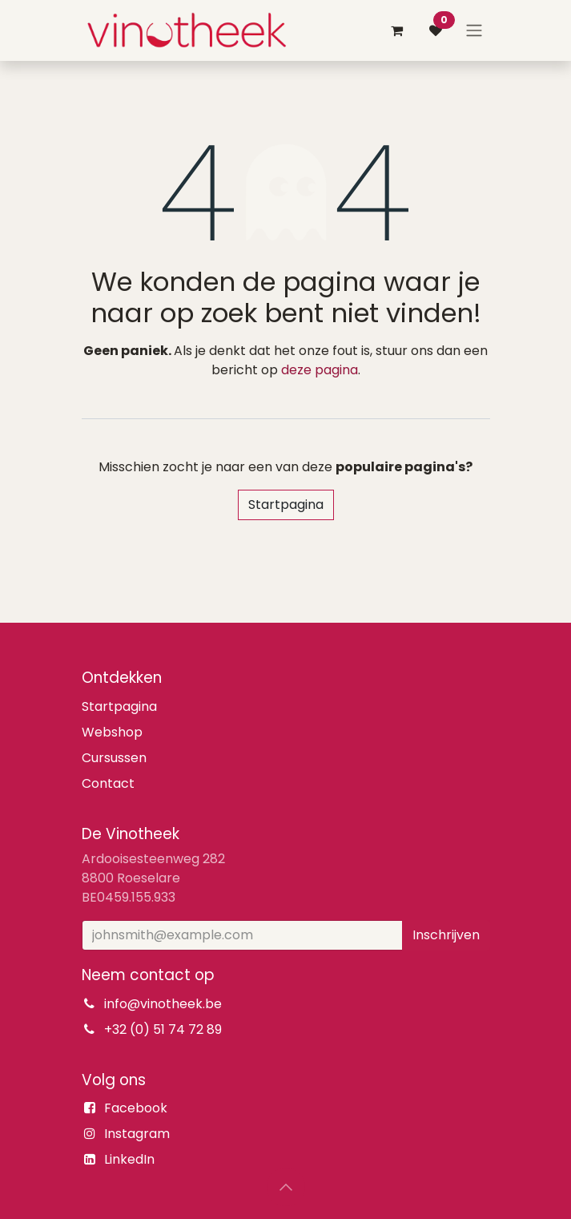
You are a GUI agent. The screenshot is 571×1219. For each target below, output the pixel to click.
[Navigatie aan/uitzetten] (474, 30)
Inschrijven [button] (446, 935)
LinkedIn (129, 1159)
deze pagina (319, 370)
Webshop (112, 732)
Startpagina (286, 504)
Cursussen (114, 758)
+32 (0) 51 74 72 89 (163, 1029)
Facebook (135, 1108)
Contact (108, 783)
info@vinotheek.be (163, 1004)
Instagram (137, 1133)
